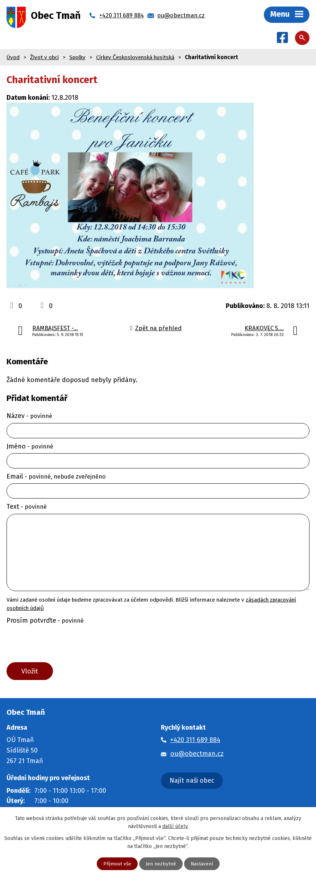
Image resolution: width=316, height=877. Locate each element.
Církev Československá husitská (135, 57)
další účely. (175, 826)
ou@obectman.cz (197, 755)
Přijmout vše (117, 864)
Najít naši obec (192, 782)
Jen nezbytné (161, 864)
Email (56, 477)
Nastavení (202, 864)
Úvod (13, 57)
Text (27, 507)
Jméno (30, 447)
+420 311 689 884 (195, 741)
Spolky (77, 57)
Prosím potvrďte (45, 621)
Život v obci (44, 57)
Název (29, 417)
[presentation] (59, 645)
